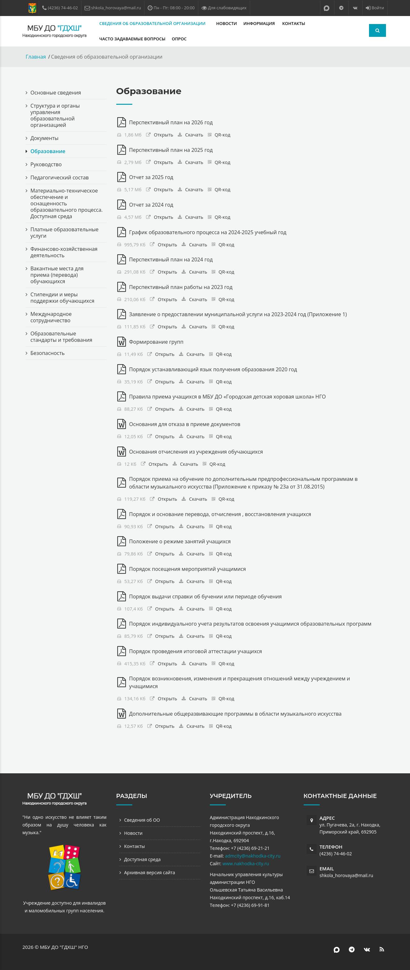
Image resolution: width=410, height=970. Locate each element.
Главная (36, 56)
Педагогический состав (59, 177)
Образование (47, 151)
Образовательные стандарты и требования (61, 336)
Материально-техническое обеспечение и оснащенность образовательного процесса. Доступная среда (66, 203)
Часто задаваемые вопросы (132, 39)
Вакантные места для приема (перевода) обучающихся (57, 275)
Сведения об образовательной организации (153, 23)
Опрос (179, 39)
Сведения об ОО (142, 820)
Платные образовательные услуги (64, 232)
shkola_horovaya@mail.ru (346, 875)
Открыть (163, 135)
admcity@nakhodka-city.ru (252, 856)
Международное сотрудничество (51, 317)
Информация (259, 23)
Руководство (46, 164)
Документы (44, 138)
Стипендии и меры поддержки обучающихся (62, 297)
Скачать (194, 135)
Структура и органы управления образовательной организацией (55, 115)
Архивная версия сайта (149, 872)
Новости (226, 23)
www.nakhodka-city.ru (245, 863)
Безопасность (47, 353)
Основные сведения (55, 92)
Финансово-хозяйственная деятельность (63, 252)
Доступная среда (142, 859)
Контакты (293, 23)
